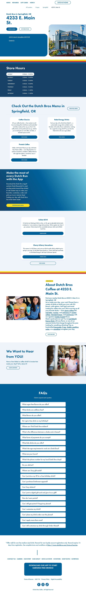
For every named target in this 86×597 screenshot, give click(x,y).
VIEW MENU (24, 137)
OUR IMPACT (36, 559)
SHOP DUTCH (66, 559)
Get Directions (25, 29)
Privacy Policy (45, 579)
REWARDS (15, 3)
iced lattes (49, 313)
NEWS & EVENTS (47, 559)
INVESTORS (57, 559)
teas (64, 327)
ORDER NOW (43, 256)
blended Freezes (56, 315)
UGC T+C (37, 579)
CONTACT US (11, 559)
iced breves (70, 315)
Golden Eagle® (60, 317)
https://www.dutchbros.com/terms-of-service (62, 545)
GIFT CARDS (24, 3)
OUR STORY (27, 559)
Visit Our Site (51, 334)
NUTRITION (75, 559)
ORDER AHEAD (11, 29)
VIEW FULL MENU (73, 108)
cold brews (66, 313)
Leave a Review (13, 367)
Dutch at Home (64, 3)
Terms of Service (28, 579)
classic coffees (69, 310)
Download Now (18, 205)
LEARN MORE (43, 233)
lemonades (58, 327)
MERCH (32, 3)
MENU (8, 3)
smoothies (56, 329)
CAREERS (19, 559)
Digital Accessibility (56, 579)
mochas (55, 313)
